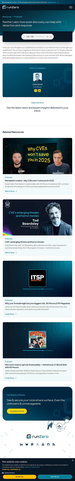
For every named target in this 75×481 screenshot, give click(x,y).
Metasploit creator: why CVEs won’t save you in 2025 (29, 180)
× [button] (72, 460)
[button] (37, 469)
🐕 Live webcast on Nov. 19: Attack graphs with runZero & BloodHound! (30, 2)
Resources (7, 17)
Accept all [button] (20, 477)
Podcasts (18, 17)
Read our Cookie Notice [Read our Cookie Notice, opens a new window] (32, 467)
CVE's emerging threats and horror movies (24, 242)
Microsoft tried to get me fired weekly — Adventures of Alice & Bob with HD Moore (36, 365)
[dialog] (37, 469)
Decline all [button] (55, 477)
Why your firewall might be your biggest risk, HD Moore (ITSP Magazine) (37, 303)
